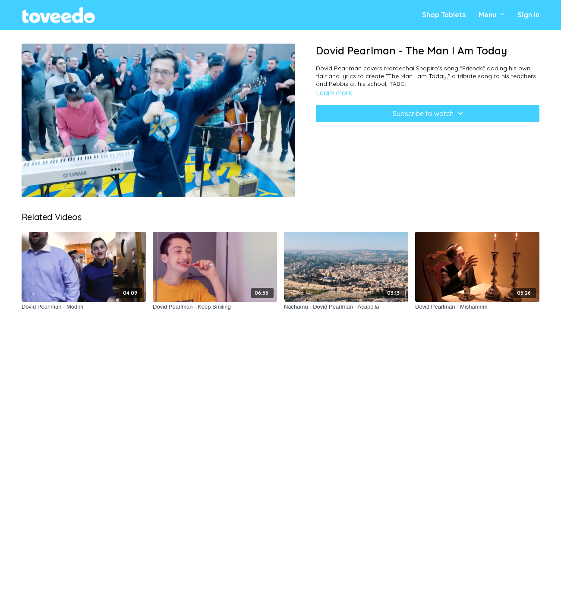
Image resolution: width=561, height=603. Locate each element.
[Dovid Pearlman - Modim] (84, 307)
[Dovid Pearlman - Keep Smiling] (215, 307)
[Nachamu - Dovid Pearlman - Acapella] (346, 307)
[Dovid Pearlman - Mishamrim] (477, 307)
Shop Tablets (444, 14)
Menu (491, 14)
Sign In (528, 14)
